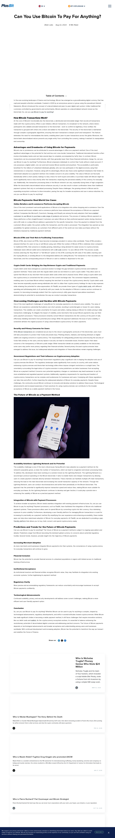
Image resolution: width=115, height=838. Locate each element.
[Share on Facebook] (65, 640)
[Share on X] (62, 640)
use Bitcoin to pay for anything (42, 112)
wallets (33, 620)
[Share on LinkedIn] (59, 640)
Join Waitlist (58, 822)
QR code (58, 250)
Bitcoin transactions (25, 332)
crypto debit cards (84, 286)
